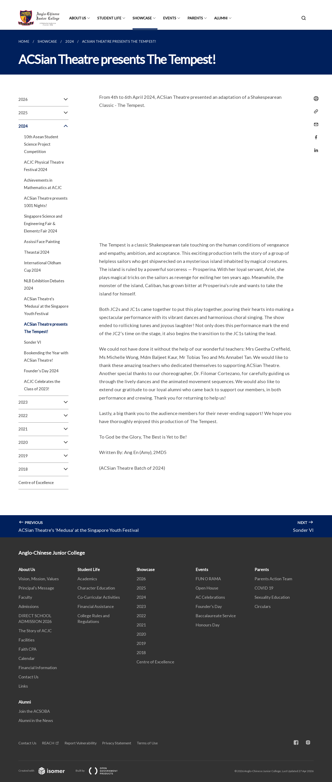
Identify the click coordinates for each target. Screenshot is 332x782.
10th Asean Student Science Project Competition (41, 144)
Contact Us (28, 676)
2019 (43, 456)
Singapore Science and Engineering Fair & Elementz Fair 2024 (43, 223)
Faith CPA (27, 649)
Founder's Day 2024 (41, 370)
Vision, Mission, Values (38, 578)
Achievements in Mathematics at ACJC (43, 184)
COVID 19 (264, 587)
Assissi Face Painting (42, 241)
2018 (43, 469)
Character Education (96, 587)
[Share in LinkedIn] (314, 147)
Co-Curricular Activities (98, 597)
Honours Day (207, 624)
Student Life (109, 18)
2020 (43, 442)
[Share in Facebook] (314, 134)
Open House (207, 587)
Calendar (26, 658)
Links (23, 686)
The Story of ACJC (35, 630)
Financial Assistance (95, 606)
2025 (43, 113)
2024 (43, 126)
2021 (43, 429)
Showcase (142, 18)
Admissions (28, 606)
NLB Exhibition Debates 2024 (44, 284)
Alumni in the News (35, 720)
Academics (87, 578)
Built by (100, 770)
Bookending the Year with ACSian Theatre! (46, 356)
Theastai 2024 (36, 252)
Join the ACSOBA (34, 711)
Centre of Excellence (36, 482)
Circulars (263, 606)
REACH (48, 743)
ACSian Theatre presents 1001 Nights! (46, 202)
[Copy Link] (314, 111)
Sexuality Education (272, 597)
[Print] (314, 98)
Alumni (221, 18)
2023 (43, 402)
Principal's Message (36, 587)
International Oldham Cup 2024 (42, 266)
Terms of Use (147, 743)
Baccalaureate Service (216, 615)
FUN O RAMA (208, 578)
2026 (43, 99)
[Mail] (314, 121)
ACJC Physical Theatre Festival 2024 (44, 166)
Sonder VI (32, 342)
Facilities (26, 639)
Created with (45, 770)
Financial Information (37, 667)
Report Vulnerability (81, 743)
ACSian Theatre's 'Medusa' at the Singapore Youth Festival (46, 306)
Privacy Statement (116, 743)
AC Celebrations (210, 597)
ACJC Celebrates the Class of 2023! (42, 385)
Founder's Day (209, 606)
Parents (195, 18)
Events (169, 18)
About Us (77, 18)
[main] (166, 283)
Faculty (25, 597)
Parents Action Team (273, 578)
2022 (43, 415)
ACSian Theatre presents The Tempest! (46, 328)
